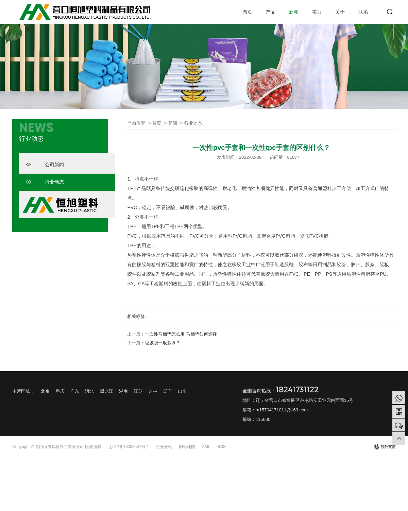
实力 (317, 12)
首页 (247, 12)
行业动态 (45, 182)
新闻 (294, 12)
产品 (270, 12)
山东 (182, 391)
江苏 (138, 391)
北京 (45, 391)
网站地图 (187, 446)
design (385, 446)
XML (206, 446)
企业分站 (164, 446)
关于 (340, 12)
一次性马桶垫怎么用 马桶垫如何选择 (181, 334)
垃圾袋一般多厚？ (162, 342)
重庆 (60, 391)
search (390, 12)
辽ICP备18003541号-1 (128, 446)
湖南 (123, 391)
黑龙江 (106, 391)
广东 (74, 391)
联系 (363, 12)
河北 (89, 391)
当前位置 (136, 123)
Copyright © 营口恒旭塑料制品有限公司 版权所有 (56, 446)
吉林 (153, 391)
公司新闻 (45, 164)
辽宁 (167, 391)
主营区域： (23, 391)
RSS (221, 446)
